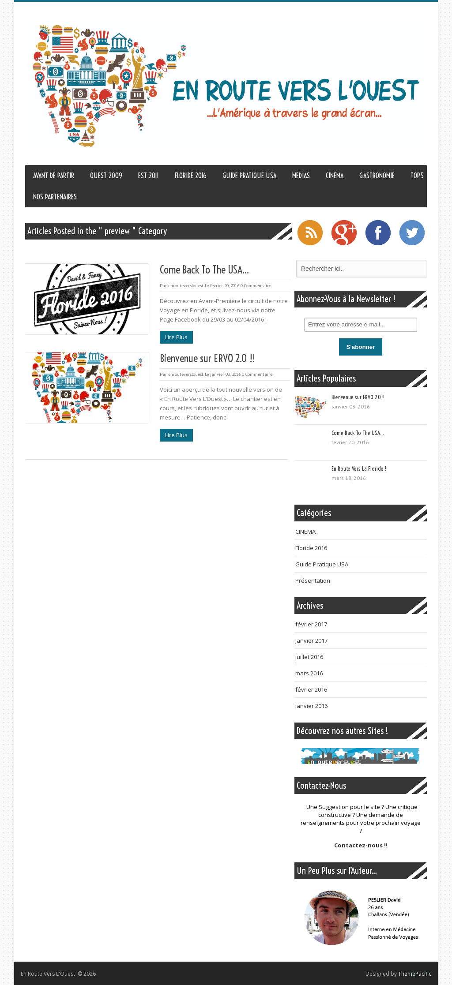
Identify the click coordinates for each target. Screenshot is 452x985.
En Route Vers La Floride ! (358, 468)
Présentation (312, 580)
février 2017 (311, 624)
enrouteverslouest (185, 285)
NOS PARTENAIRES (55, 196)
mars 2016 (309, 673)
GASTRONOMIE (377, 175)
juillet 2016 (309, 657)
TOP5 (417, 175)
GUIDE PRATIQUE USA (249, 175)
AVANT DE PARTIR (53, 175)
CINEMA (334, 175)
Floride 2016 (311, 548)
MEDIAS (301, 175)
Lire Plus (176, 337)
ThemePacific (414, 974)
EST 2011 (148, 175)
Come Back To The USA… (204, 269)
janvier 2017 (311, 640)
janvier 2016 (311, 706)
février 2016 (311, 689)
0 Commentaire (256, 285)
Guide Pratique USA (321, 564)
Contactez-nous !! (361, 845)
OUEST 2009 (106, 175)
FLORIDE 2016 (191, 175)
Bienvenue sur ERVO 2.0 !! (207, 358)
